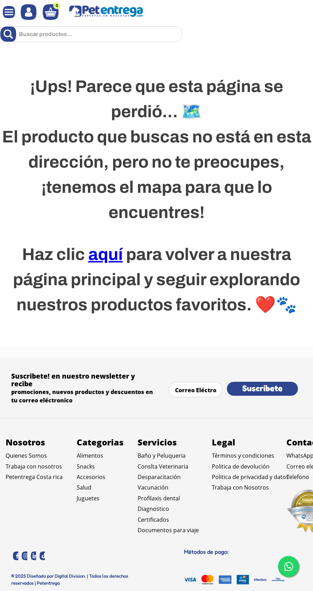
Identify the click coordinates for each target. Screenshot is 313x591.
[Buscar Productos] (9, 34)
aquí (105, 254)
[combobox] (91, 34)
